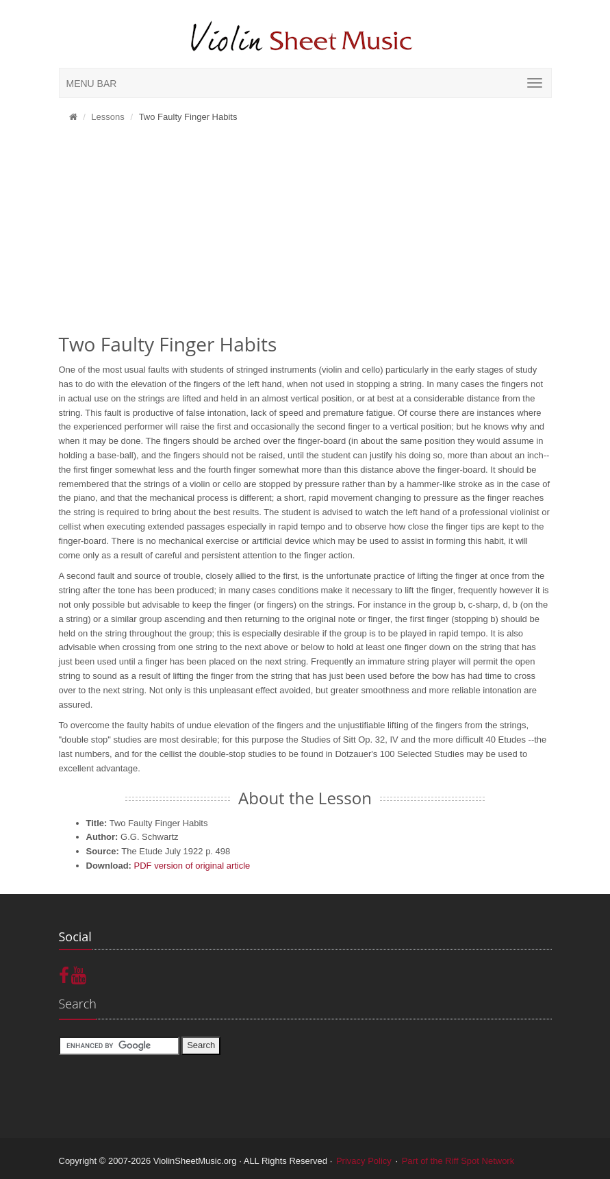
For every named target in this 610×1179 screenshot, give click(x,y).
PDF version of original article (192, 865)
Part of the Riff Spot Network (458, 1161)
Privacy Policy (364, 1161)
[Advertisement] (305, 233)
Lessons (107, 117)
